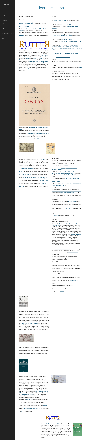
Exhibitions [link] (4, 20)
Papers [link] (3, 25)
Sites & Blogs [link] (5, 30)
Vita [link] (3, 38)
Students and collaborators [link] (8, 33)
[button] (84, 1)
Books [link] (3, 18)
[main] (50, 7)
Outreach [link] (4, 23)
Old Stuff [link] (5, 15)
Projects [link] (4, 28)
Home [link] (3, 12)
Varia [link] (3, 36)
